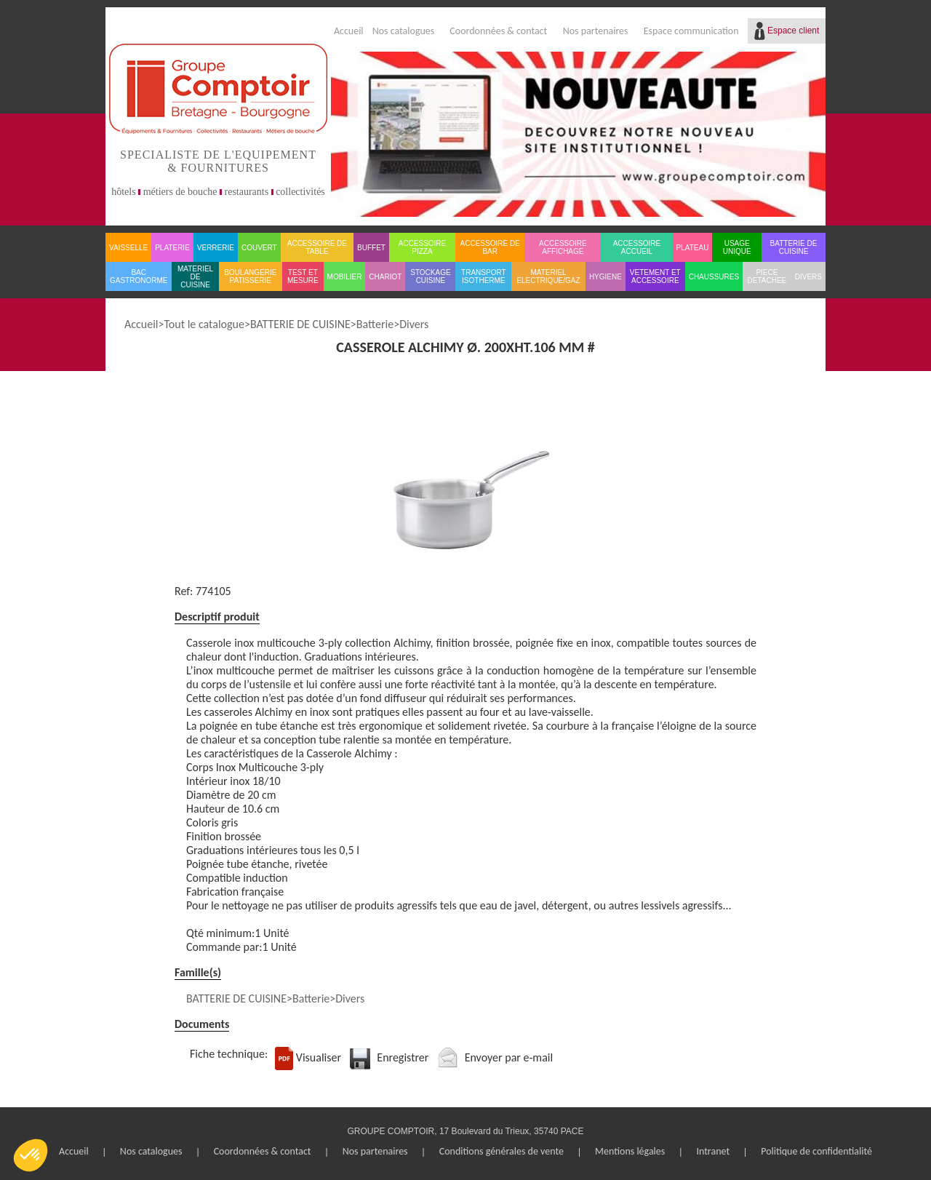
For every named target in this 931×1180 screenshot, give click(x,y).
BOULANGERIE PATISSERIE (250, 276)
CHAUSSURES (714, 277)
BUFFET (371, 248)
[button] (30, 1155)
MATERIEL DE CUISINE (195, 277)
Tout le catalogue (204, 324)
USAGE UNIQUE (737, 247)
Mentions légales (630, 1151)
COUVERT (259, 248)
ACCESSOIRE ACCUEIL (637, 247)
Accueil (349, 31)
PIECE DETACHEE (767, 276)
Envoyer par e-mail (509, 1057)
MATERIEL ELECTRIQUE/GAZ (548, 276)
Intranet (713, 1151)
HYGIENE (605, 277)
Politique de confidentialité (816, 1151)
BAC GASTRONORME (138, 276)
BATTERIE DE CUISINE (794, 247)
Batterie (374, 324)
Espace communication (691, 31)
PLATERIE (172, 248)
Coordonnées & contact (498, 31)
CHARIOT (385, 277)
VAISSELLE (128, 248)
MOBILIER (344, 277)
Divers (413, 324)
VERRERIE (215, 248)
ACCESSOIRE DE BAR (490, 247)
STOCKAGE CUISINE (430, 276)
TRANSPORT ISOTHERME (483, 276)
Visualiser (318, 1057)
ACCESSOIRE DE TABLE (317, 247)
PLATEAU (692, 248)
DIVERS (808, 277)
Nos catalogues (403, 31)
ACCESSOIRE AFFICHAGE (563, 247)
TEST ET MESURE (303, 276)
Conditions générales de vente (501, 1151)
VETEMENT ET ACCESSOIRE (655, 276)
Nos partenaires (595, 31)
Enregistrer (402, 1057)
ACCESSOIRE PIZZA (423, 247)
